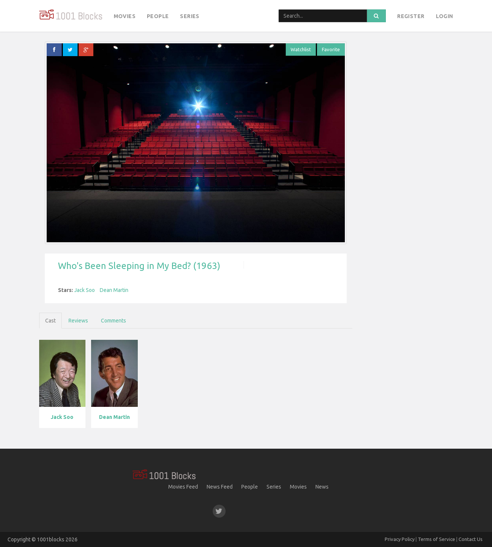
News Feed (220, 487)
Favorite (331, 49)
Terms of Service (436, 539)
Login (444, 16)
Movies (125, 16)
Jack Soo (84, 290)
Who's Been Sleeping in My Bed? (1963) (139, 266)
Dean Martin (114, 290)
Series (189, 16)
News (322, 487)
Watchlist (301, 49)
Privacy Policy (399, 539)
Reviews (78, 321)
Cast (50, 321)
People (158, 16)
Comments (113, 321)
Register (410, 16)
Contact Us (470, 539)
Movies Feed (183, 487)
